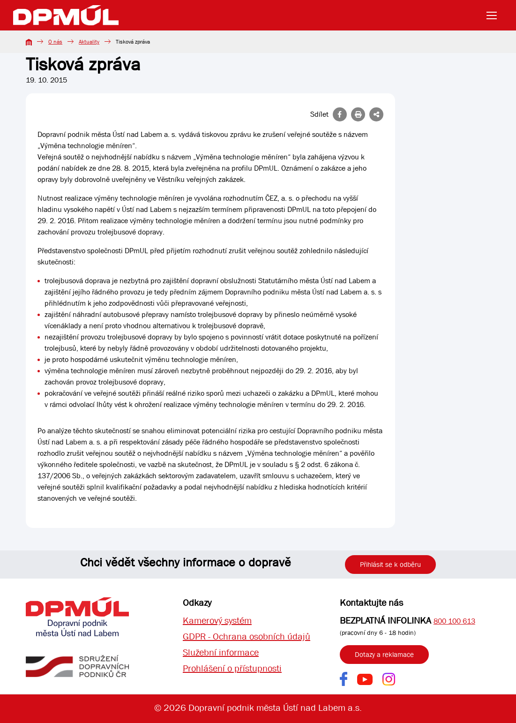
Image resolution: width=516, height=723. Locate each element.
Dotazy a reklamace (384, 654)
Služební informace (221, 652)
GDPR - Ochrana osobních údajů (246, 636)
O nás (55, 41)
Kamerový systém (217, 620)
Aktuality (89, 41)
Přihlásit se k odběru (390, 564)
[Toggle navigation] (494, 15)
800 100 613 (454, 621)
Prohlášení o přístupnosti (232, 668)
